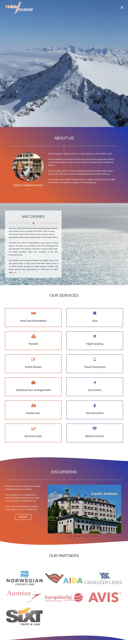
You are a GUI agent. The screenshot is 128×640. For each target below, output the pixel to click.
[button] (46, 510)
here (14, 272)
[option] (84, 509)
